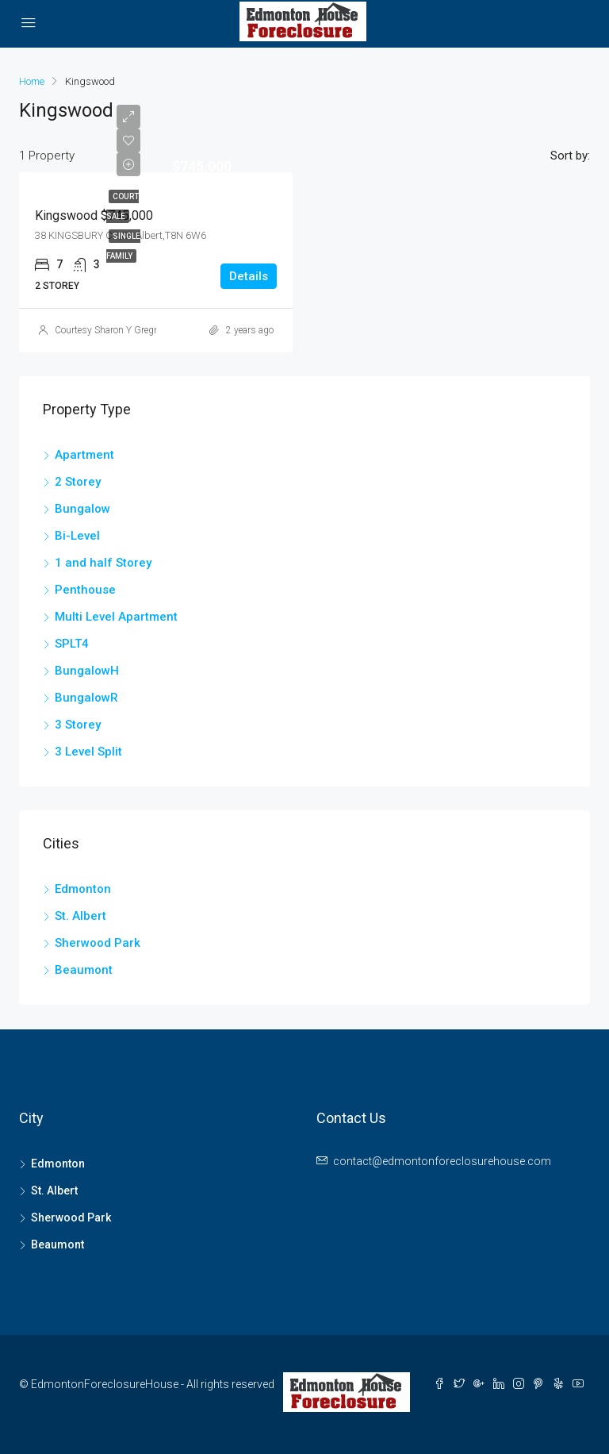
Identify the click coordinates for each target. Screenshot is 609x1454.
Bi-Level (77, 536)
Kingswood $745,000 (94, 215)
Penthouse (85, 590)
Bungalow (82, 509)
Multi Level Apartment (116, 617)
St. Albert (80, 916)
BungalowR (86, 697)
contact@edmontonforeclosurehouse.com (442, 1161)
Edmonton (83, 889)
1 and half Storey (103, 563)
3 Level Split (88, 751)
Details (248, 276)
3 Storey (78, 724)
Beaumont (84, 970)
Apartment (84, 455)
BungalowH (87, 671)
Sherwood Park (97, 943)
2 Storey (78, 482)
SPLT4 (72, 644)
